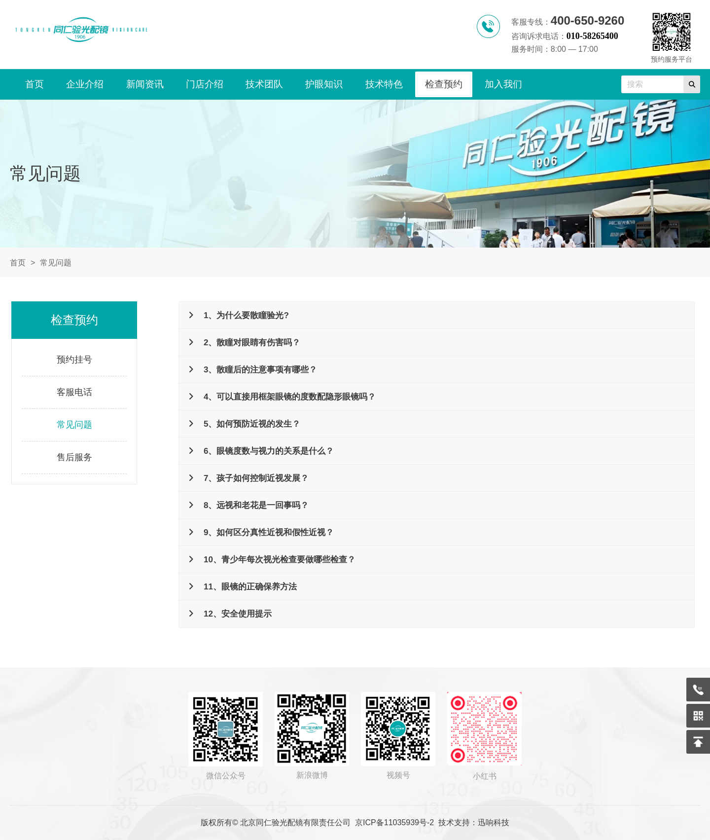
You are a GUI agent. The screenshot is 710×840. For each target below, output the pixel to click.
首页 (18, 262)
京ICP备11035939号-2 (394, 822)
